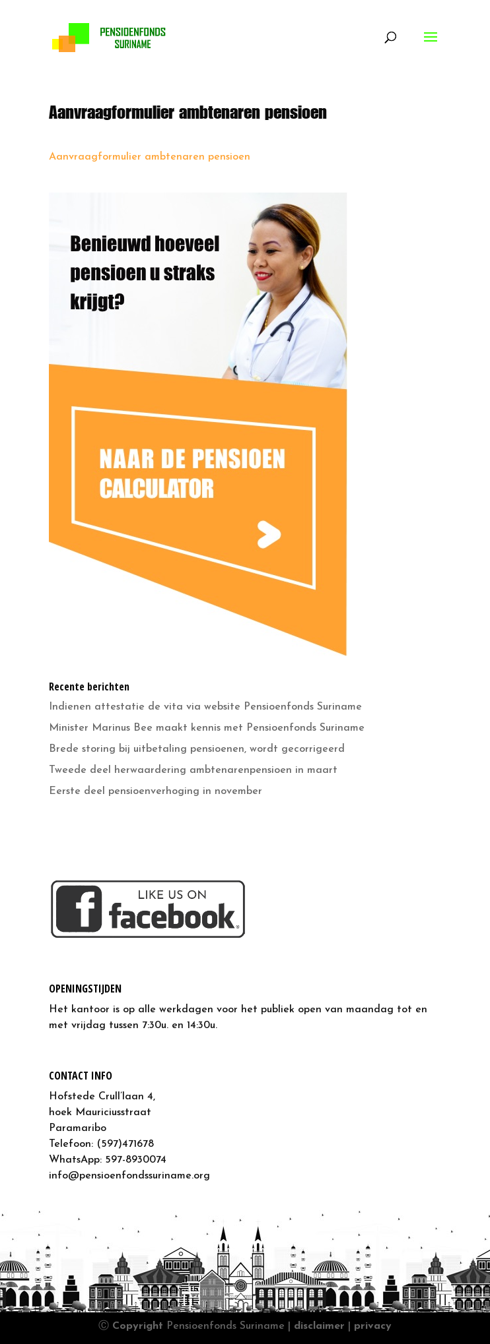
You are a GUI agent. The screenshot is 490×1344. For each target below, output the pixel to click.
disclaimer (319, 1326)
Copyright (137, 1326)
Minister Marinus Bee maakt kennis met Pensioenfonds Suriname (207, 728)
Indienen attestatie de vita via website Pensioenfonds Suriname (205, 707)
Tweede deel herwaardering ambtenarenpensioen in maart (193, 770)
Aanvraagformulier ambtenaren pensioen (149, 157)
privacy (373, 1326)
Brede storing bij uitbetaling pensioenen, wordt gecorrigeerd (197, 749)
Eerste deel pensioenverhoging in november (155, 791)
